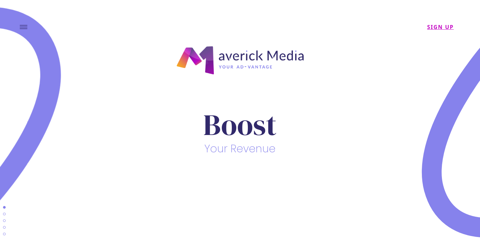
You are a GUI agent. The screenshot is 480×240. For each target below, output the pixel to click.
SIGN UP (440, 27)
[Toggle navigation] (23, 27)
